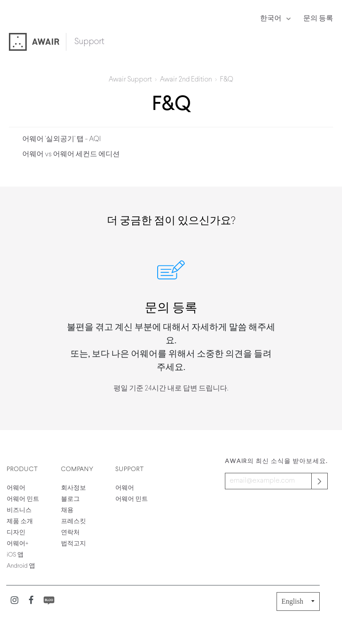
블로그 (70, 499)
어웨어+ (17, 544)
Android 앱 (21, 566)
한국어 (271, 18)
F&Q (226, 79)
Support (89, 41)
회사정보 (73, 488)
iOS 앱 (15, 555)
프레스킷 (73, 521)
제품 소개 (20, 521)
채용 (67, 510)
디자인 (16, 532)
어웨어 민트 (23, 499)
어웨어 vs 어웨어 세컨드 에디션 (71, 154)
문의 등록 (318, 18)
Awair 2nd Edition (186, 79)
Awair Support (130, 79)
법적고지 (73, 544)
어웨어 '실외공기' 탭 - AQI (61, 139)
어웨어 (16, 488)
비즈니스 (19, 510)
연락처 (70, 532)
